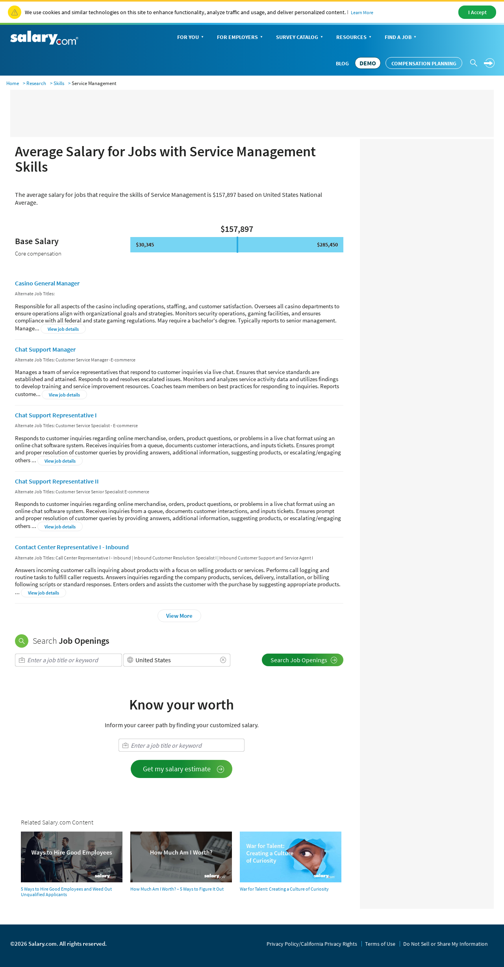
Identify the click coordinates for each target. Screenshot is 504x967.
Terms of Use (380, 943)
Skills (59, 83)
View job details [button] (63, 329)
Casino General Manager (47, 283)
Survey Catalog (300, 37)
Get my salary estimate (183, 768)
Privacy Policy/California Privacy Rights (312, 943)
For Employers (240, 37)
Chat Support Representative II (57, 481)
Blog (342, 63)
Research (36, 83)
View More (179, 615)
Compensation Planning (423, 63)
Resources (354, 37)
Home (12, 83)
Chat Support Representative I (56, 415)
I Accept (477, 12)
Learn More (362, 12)
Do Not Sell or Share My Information (445, 943)
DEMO (367, 63)
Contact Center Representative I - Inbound (72, 547)
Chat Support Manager (45, 349)
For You (191, 37)
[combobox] (68, 660)
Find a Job (401, 37)
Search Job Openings (304, 660)
